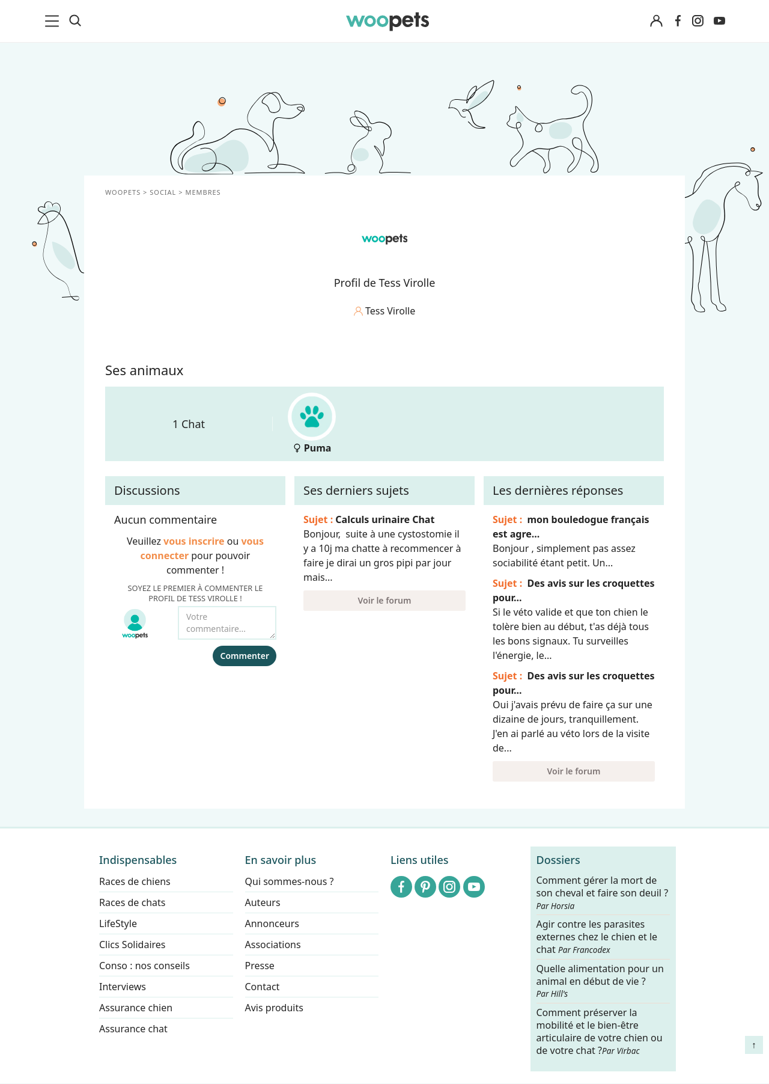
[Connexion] (656, 21)
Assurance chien (135, 1007)
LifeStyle (118, 923)
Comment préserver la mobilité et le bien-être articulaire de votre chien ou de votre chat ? (599, 1031)
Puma (312, 424)
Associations (273, 944)
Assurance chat (133, 1028)
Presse (260, 965)
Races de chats (132, 902)
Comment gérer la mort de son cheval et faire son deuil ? (602, 892)
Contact (262, 986)
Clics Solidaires (132, 944)
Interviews (122, 986)
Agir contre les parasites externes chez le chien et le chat (597, 938)
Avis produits (274, 1007)
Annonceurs (272, 923)
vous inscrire (194, 541)
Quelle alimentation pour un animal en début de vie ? (600, 981)
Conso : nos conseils (144, 965)
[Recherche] (75, 21)
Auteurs (263, 902)
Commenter (244, 655)
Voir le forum (385, 600)
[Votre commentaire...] (227, 623)
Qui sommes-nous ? (289, 881)
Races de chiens (135, 881)
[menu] (54, 21)
